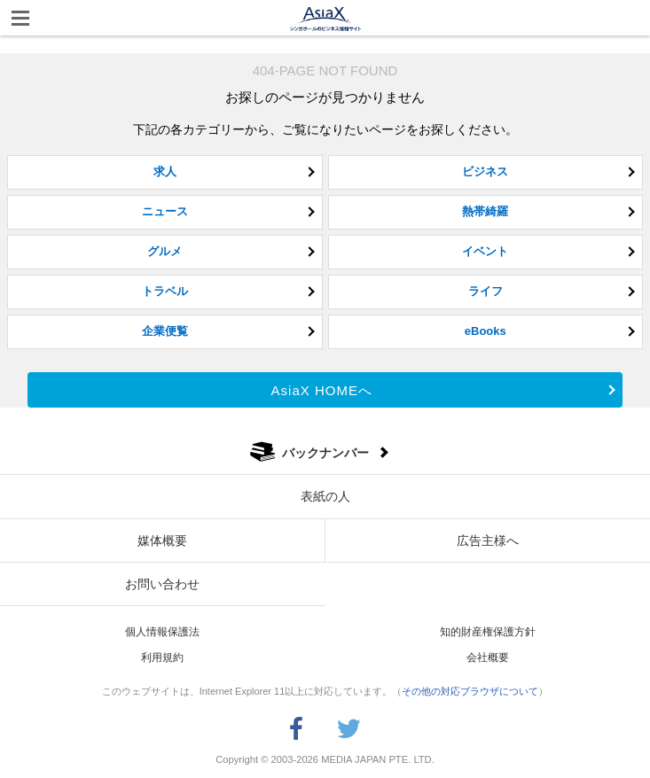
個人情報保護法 (162, 632)
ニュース (165, 211)
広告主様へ (488, 540)
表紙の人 (325, 496)
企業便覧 (165, 331)
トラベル (165, 291)
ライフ (485, 291)
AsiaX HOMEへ (321, 390)
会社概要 (487, 657)
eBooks (485, 331)
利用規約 (162, 657)
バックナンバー (325, 453)
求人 (164, 171)
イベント (485, 251)
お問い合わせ (162, 584)
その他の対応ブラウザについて (470, 691)
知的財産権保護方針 (488, 632)
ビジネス (485, 171)
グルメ (164, 251)
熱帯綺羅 (485, 211)
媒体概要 (162, 540)
